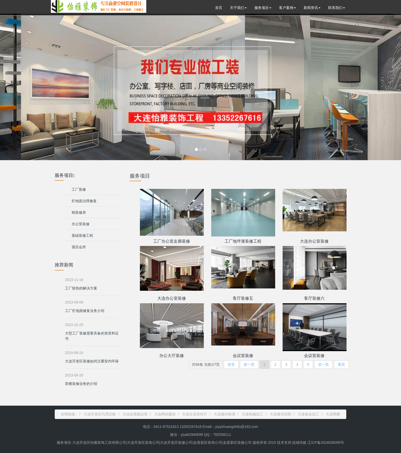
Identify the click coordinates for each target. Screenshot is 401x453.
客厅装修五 (243, 298)
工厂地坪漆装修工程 (243, 241)
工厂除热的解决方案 (81, 288)
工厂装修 (79, 189)
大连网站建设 (165, 414)
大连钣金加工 (308, 414)
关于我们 (238, 8)
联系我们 (336, 8)
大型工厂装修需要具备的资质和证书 (92, 336)
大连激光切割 (280, 414)
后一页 (323, 364)
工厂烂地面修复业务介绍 (84, 311)
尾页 (341, 364)
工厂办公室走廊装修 (171, 241)
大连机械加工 (252, 414)
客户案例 (287, 8)
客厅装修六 (314, 298)
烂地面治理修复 (84, 201)
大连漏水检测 (224, 414)
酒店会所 (79, 247)
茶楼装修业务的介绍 (81, 384)
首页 (218, 8)
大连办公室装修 (314, 241)
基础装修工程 (82, 235)
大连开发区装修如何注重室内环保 (92, 361)
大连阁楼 (333, 414)
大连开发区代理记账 (100, 414)
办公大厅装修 (171, 355)
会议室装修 (243, 355)
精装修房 (79, 212)
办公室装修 (81, 224)
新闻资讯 (312, 8)
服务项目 (262, 8)
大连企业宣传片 (194, 414)
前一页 (249, 364)
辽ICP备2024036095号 (325, 442)
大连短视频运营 (135, 414)
